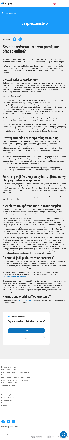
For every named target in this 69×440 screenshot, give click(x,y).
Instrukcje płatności (9, 395)
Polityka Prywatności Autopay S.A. (10, 434)
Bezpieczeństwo (7, 397)
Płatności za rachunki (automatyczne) (15, 377)
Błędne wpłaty (6, 400)
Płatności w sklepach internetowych (15, 372)
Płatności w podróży (9, 370)
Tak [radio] (26, 330)
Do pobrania (5, 403)
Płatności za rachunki (9, 375)
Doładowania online (8, 367)
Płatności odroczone (9, 383)
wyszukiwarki (25, 300)
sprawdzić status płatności (14, 276)
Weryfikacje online (8, 385)
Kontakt (4, 405)
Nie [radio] (26, 338)
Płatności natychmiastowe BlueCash (15, 380)
